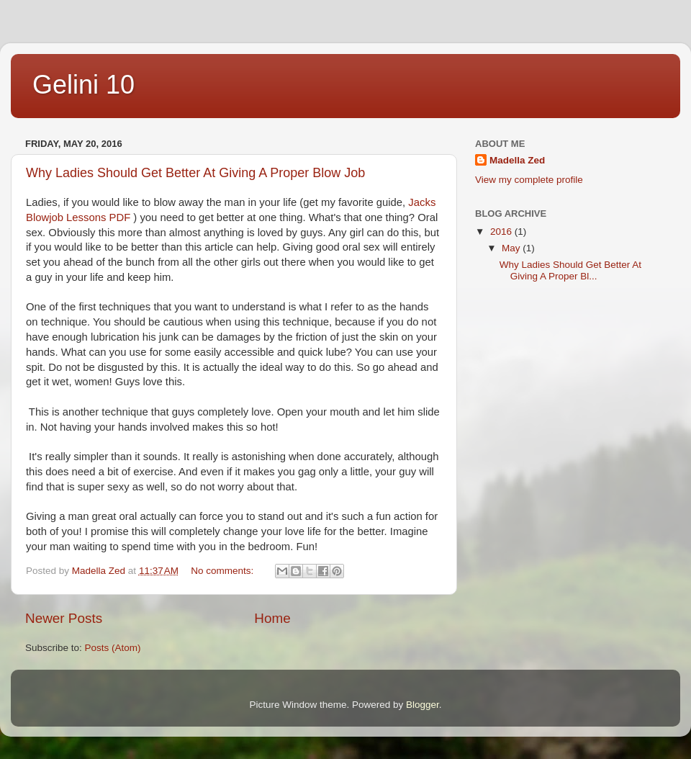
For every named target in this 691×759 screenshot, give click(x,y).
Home (272, 618)
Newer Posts (63, 618)
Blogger (422, 704)
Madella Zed (517, 160)
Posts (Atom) (113, 647)
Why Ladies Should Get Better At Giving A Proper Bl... (570, 270)
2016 (502, 231)
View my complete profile (529, 179)
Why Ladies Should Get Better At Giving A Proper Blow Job (195, 173)
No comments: (223, 570)
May (512, 248)
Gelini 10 (83, 84)
